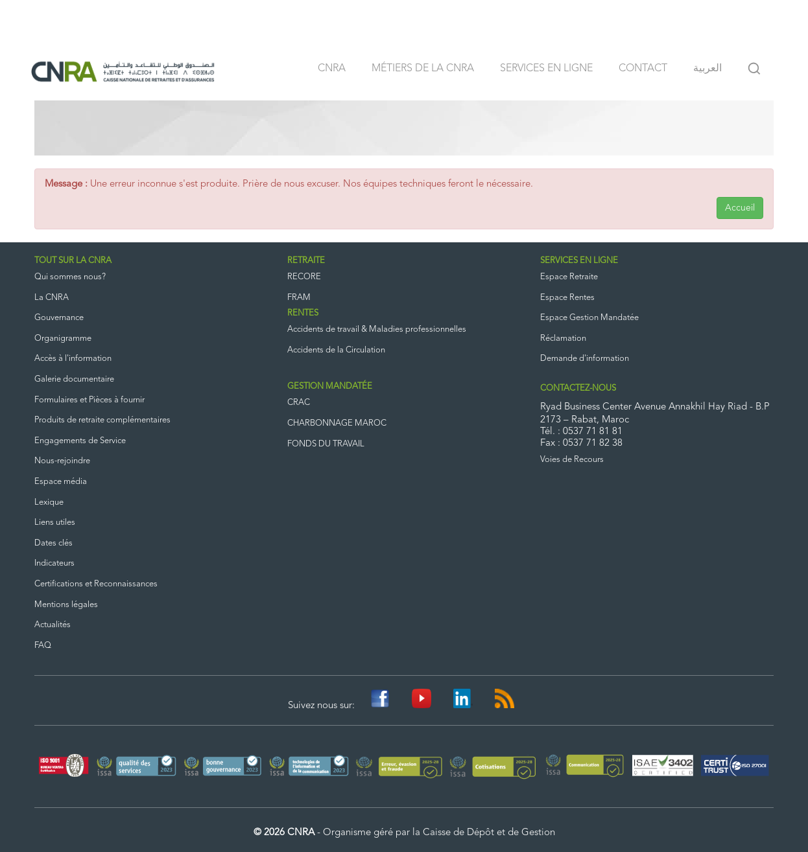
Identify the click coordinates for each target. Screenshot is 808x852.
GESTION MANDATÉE (329, 386)
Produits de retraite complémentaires (102, 420)
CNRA (332, 68)
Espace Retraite (569, 277)
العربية (707, 68)
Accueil (740, 208)
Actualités (52, 625)
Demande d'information (584, 358)
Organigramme (62, 338)
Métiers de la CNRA (423, 68)
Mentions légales (66, 605)
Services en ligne (546, 68)
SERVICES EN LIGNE (579, 261)
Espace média (60, 482)
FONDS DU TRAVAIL (325, 444)
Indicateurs (54, 563)
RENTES (302, 313)
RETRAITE (306, 261)
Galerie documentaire (74, 379)
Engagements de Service (80, 441)
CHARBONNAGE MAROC (336, 423)
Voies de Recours (572, 459)
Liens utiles (54, 522)
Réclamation (563, 338)
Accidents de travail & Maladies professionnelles (376, 329)
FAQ (42, 645)
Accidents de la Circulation (336, 350)
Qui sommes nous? (70, 277)
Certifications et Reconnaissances (96, 584)
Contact (643, 68)
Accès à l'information (73, 358)
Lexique (49, 502)
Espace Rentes (567, 298)
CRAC (298, 402)
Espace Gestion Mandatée (589, 318)
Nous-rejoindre (62, 461)
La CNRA (51, 298)
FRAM (299, 298)
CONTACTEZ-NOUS (578, 388)
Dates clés (53, 543)
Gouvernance (59, 318)
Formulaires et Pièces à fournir (89, 400)
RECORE (304, 277)
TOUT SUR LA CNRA (73, 261)
